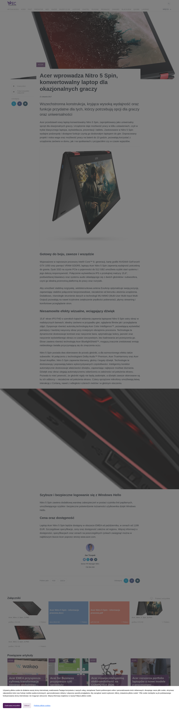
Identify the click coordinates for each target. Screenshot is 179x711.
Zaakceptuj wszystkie (12, 705)
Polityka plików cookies (42, 705)
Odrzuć (26, 705)
